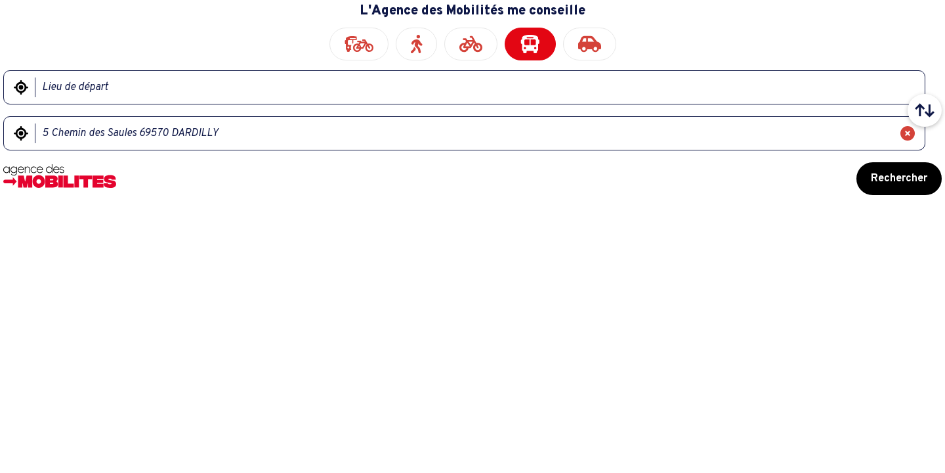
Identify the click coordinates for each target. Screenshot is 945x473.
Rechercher (899, 178)
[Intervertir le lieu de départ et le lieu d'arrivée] (925, 110)
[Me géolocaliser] (21, 87)
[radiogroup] (472, 44)
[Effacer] (907, 133)
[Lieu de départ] (471, 87)
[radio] (358, 44)
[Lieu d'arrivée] (464, 133)
